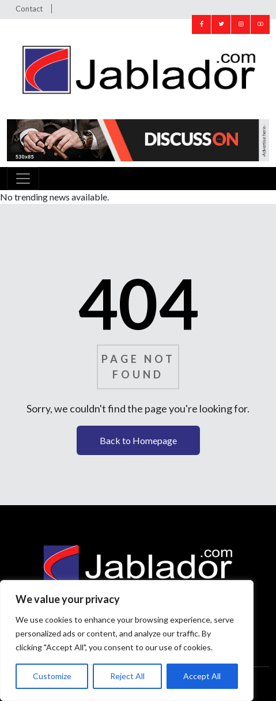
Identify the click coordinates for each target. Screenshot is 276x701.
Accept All (202, 676)
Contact (29, 8)
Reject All (127, 676)
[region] (127, 640)
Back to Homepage (138, 440)
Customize (52, 676)
